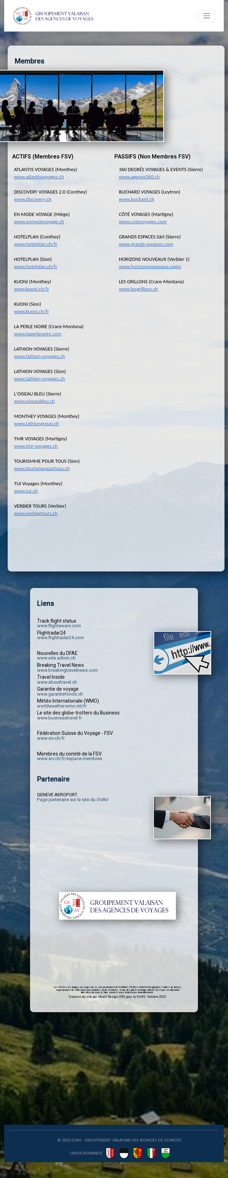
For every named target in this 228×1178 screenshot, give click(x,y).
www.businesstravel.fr (59, 718)
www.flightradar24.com (60, 637)
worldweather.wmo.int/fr (61, 706)
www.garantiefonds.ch (60, 694)
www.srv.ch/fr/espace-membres (69, 758)
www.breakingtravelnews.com (67, 670)
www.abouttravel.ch (57, 682)
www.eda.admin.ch (56, 658)
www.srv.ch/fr (51, 738)
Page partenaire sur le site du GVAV (72, 799)
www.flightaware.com (59, 625)
